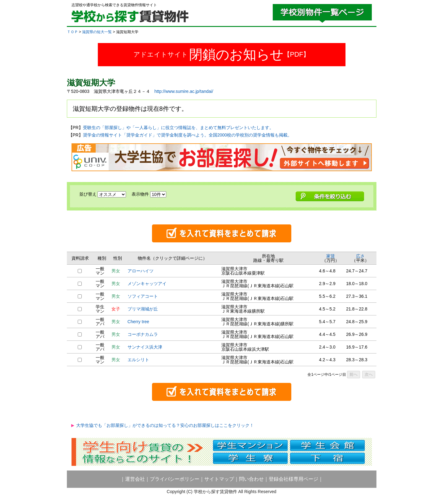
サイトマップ (219, 479)
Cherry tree (138, 321)
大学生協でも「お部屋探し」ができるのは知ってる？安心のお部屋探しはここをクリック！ (165, 425)
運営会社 (135, 479)
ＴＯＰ (72, 32)
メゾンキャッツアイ (147, 283)
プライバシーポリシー (174, 479)
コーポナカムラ (143, 334)
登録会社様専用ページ (293, 479)
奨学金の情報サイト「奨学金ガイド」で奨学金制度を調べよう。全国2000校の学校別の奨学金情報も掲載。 (187, 134)
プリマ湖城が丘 (143, 308)
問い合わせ (251, 479)
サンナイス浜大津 (145, 347)
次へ (369, 374)
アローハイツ (141, 270)
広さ (360, 256)
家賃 (330, 256)
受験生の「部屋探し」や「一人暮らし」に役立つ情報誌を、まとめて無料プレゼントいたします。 (178, 127)
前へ (354, 374)
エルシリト (138, 359)
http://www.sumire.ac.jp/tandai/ (183, 91)
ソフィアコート (143, 296)
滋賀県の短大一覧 (97, 32)
